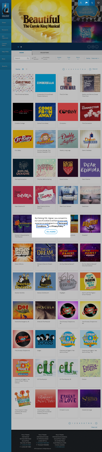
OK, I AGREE (51, 231)
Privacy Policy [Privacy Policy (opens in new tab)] (57, 226)
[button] (86, 3)
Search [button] (92, 3)
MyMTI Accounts (81, 3)
